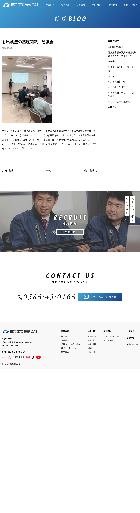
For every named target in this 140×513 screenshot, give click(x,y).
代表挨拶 (92, 336)
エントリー (108, 340)
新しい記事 (89, 170)
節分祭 (111, 76)
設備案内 (65, 352)
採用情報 (80, 5)
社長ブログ (96, 5)
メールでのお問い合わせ (100, 296)
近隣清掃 (112, 107)
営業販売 (65, 340)
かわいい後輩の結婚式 (119, 101)
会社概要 (65, 5)
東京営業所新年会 (116, 81)
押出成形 (65, 336)
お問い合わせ (130, 5)
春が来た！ (113, 61)
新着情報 (113, 5)
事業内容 (50, 5)
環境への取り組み (68, 348)
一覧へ (49, 170)
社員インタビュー (111, 336)
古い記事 (9, 170)
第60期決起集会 (116, 47)
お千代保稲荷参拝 (116, 87)
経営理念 (92, 340)
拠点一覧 (92, 352)
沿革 (90, 348)
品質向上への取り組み (70, 344)
